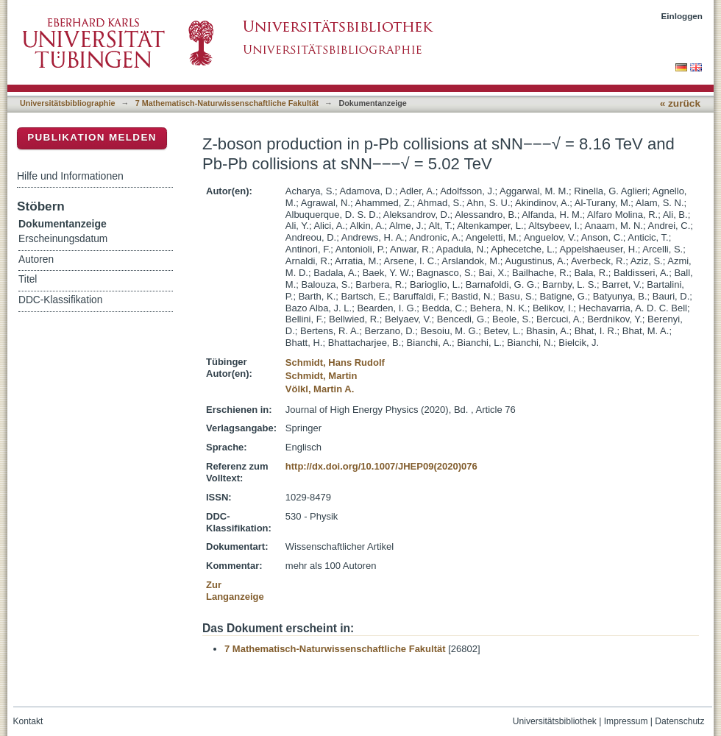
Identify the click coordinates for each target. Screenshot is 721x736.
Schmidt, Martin (321, 375)
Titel (27, 279)
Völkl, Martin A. (319, 388)
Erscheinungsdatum (62, 238)
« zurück (680, 103)
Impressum (626, 721)
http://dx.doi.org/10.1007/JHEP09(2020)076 (381, 466)
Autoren (36, 259)
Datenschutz (679, 721)
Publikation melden (92, 137)
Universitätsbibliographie (67, 103)
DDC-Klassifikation (60, 299)
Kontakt (28, 721)
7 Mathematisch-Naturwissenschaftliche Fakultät (227, 103)
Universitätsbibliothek (555, 721)
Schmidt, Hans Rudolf (335, 362)
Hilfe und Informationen (70, 176)
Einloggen (682, 16)
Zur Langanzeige (235, 590)
